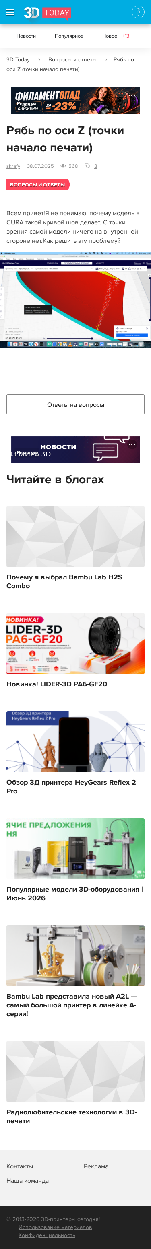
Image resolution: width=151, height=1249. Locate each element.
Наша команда (27, 1181)
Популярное (69, 36)
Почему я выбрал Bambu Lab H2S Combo (64, 582)
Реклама (27, 104)
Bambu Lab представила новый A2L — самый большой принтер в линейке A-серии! (71, 1005)
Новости (26, 36)
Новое (115, 36)
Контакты (19, 1166)
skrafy (13, 166)
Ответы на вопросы (75, 405)
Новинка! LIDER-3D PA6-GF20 (56, 684)
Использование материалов (55, 1227)
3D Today (18, 59)
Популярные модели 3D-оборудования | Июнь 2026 (74, 894)
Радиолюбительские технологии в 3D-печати (71, 1117)
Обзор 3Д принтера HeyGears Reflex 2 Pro (71, 787)
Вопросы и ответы (72, 59)
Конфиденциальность (47, 1235)
